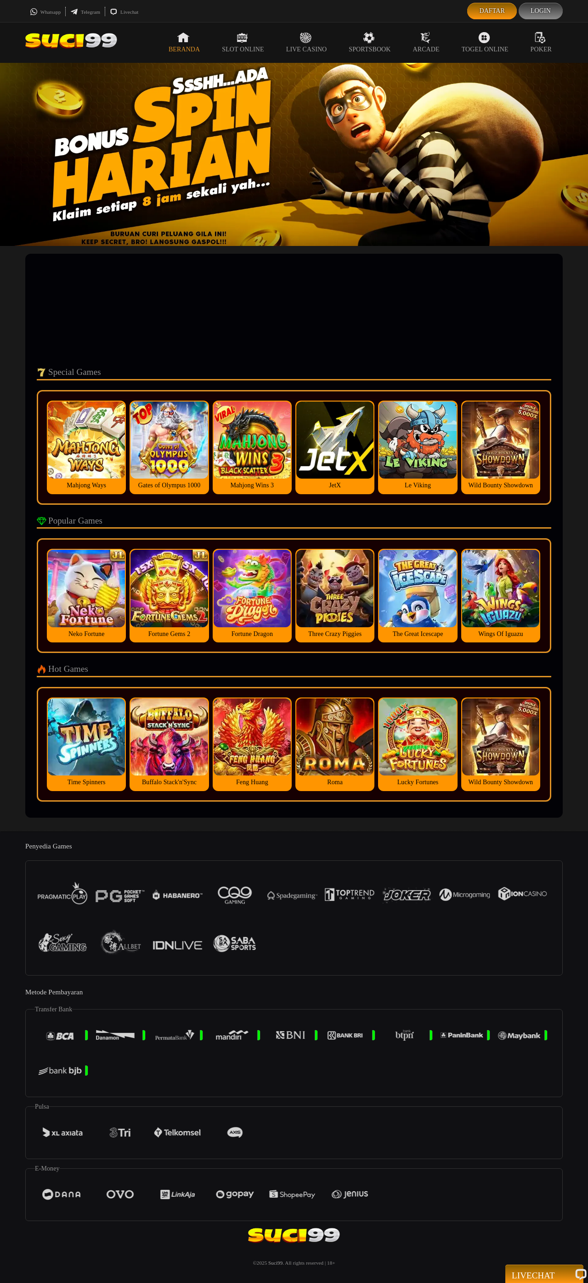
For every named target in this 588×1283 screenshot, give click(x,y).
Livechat (124, 12)
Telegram (85, 12)
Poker (541, 42)
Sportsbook (369, 42)
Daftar (492, 10)
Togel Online (485, 42)
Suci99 (275, 1263)
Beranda (184, 42)
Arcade (426, 42)
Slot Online (243, 42)
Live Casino (306, 42)
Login (541, 10)
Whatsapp (45, 12)
